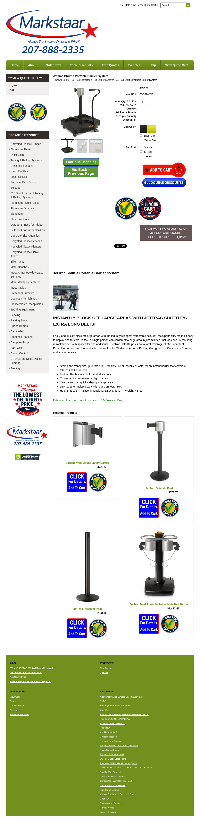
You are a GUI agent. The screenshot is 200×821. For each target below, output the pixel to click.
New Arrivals (106, 668)
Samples (134, 65)
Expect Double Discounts (112, 723)
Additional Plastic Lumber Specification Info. (121, 697)
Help (153, 65)
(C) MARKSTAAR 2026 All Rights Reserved (31, 668)
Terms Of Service (108, 812)
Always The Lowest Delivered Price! (117, 794)
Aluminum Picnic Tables (25, 202)
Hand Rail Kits (19, 171)
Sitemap (14, 710)
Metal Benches (20, 267)
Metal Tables (18, 287)
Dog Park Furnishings (24, 298)
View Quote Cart (148, 5)
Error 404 (104, 799)
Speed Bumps (19, 326)
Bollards (16, 187)
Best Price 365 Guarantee (112, 785)
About (32, 65)
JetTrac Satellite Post (159, 488)
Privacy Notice (107, 808)
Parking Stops (19, 320)
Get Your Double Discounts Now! (26, 672)
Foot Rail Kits (19, 176)
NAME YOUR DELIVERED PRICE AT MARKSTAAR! (126, 767)
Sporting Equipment (23, 309)
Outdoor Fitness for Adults (26, 224)
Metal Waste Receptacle (25, 282)
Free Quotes (110, 65)
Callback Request (108, 737)
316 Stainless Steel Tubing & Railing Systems (27, 195)
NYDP (103, 701)
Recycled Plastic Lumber (26, 143)
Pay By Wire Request (110, 772)
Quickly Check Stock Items (113, 759)
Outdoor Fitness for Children (28, 230)
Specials (104, 672)
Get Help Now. (128, 5)
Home (15, 65)
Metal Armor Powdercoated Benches (27, 274)
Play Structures (20, 219)
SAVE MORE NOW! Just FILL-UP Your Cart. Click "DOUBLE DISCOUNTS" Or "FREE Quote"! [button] (166, 233)
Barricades (17, 331)
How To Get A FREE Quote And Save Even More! (124, 714)
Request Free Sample (110, 741)
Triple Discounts (81, 65)
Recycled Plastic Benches (26, 241)
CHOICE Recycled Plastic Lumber (26, 360)
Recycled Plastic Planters (26, 246)
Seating (15, 368)
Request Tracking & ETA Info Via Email (119, 745)
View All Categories (19, 714)
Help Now (105, 728)
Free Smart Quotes (109, 790)
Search (13, 701)
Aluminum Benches (22, 208)
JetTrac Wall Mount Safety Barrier (87, 462)
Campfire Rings (20, 342)
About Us (104, 710)
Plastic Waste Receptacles (27, 304)
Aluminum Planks (21, 149)
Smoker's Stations (21, 336)
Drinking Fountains (22, 165)
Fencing (15, 315)
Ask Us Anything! (108, 732)
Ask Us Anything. (18, 677)
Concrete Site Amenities (25, 235)
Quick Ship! (18, 154)
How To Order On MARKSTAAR (115, 719)
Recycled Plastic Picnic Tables (25, 254)
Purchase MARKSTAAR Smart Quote (118, 763)
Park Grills (17, 347)
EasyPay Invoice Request (112, 776)
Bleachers (17, 213)
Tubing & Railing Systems (26, 160)
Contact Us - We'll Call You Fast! (116, 781)
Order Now (53, 65)
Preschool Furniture (22, 293)
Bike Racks (17, 261)
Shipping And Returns (110, 803)
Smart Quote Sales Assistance (115, 705)
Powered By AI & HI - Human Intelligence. (30, 681)
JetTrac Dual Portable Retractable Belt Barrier (159, 604)
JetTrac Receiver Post (87, 608)
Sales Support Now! (110, 750)
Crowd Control (62, 80)
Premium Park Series (23, 182)
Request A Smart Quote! (112, 754)
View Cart (15, 697)
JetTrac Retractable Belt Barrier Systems (93, 80)
